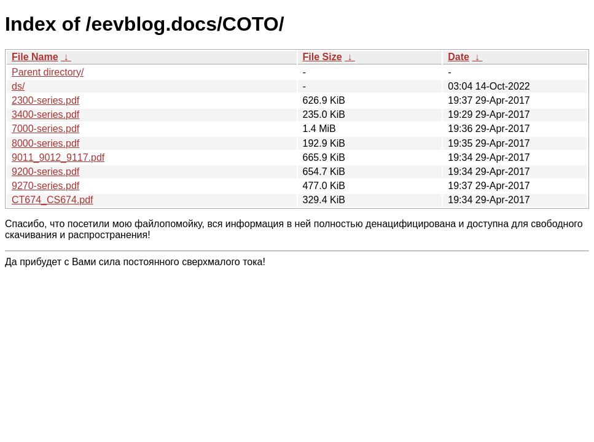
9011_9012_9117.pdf (58, 157)
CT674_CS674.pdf (52, 200)
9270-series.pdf (45, 185)
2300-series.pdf (45, 100)
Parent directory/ (48, 72)
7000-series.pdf (45, 128)
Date (458, 57)
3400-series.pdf (45, 114)
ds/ (18, 86)
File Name (35, 57)
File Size (322, 57)
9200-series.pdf (45, 171)
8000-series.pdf (45, 143)
